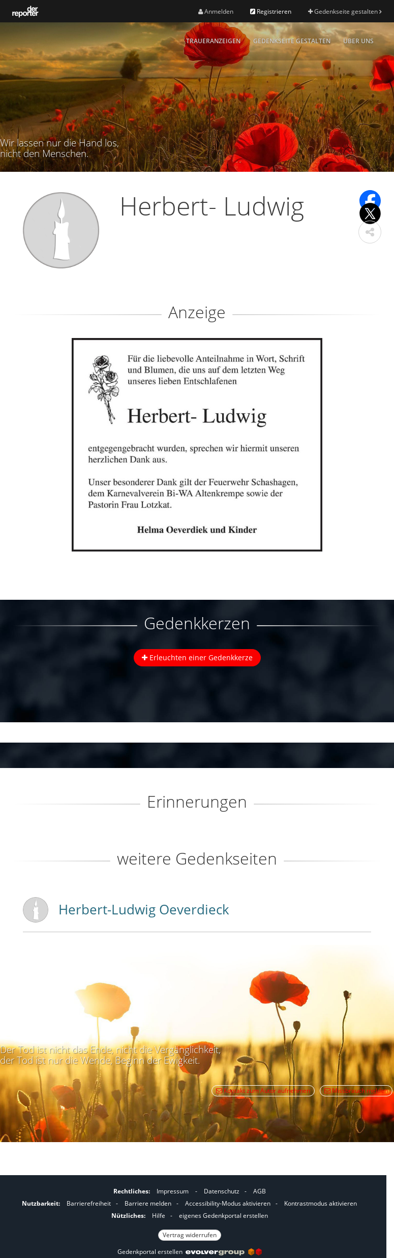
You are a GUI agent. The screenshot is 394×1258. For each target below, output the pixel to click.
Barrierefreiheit (89, 1203)
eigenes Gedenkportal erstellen (223, 1215)
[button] (369, 232)
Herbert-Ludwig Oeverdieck (143, 909)
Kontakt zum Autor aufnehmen (263, 1090)
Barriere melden (148, 1203)
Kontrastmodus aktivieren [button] (320, 1203)
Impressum (173, 1191)
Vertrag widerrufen (190, 1235)
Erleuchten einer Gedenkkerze (197, 657)
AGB (259, 1191)
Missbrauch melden (356, 1090)
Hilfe (158, 1215)
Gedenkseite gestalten (344, 11)
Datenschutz (221, 1191)
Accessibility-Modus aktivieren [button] (227, 1203)
